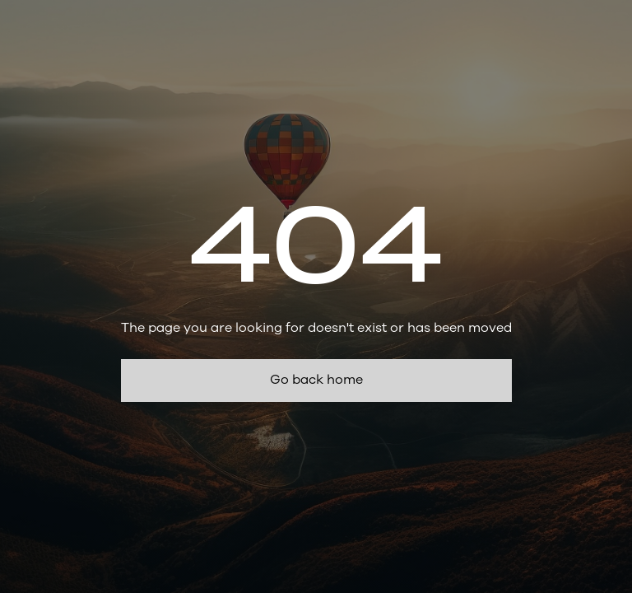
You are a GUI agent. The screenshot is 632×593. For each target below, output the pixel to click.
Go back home (316, 380)
